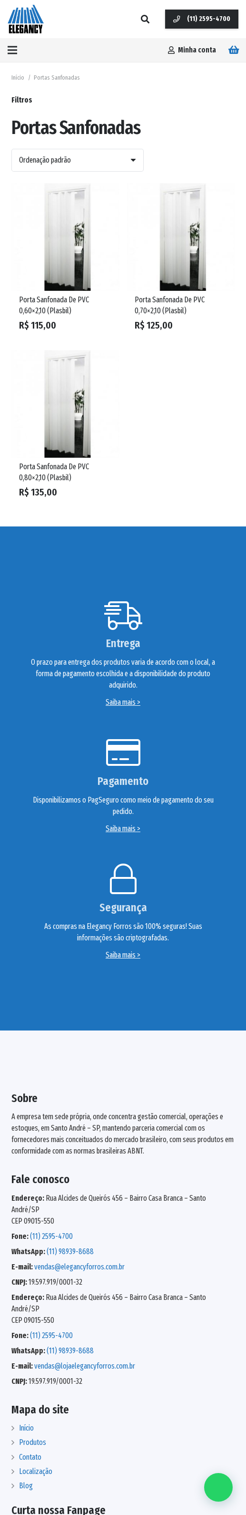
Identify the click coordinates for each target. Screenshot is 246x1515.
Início (17, 77)
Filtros (21, 99)
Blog (26, 1485)
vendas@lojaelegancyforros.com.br (84, 1366)
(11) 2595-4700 (51, 1236)
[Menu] (12, 50)
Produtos (32, 1442)
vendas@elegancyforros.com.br (79, 1266)
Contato (30, 1457)
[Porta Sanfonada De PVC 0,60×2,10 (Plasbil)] (65, 237)
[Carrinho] (234, 50)
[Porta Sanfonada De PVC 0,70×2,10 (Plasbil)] (181, 237)
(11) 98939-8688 (70, 1251)
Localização (35, 1471)
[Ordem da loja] (77, 160)
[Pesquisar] (145, 19)
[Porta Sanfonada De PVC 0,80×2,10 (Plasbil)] (65, 404)
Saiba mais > (123, 702)
